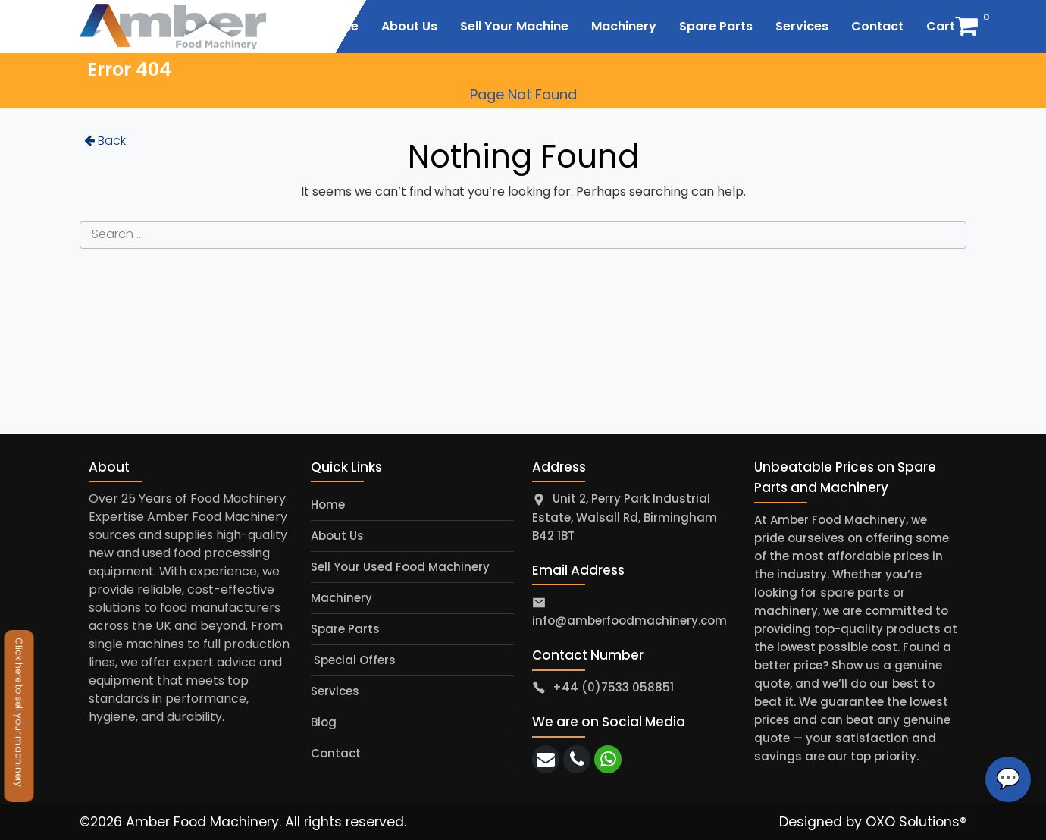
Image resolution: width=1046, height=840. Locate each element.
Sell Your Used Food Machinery (400, 567)
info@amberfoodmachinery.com (629, 620)
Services (335, 691)
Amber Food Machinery (202, 822)
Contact (336, 753)
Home (328, 504)
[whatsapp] (608, 759)
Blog (324, 722)
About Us (337, 536)
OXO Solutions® (916, 822)
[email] (545, 759)
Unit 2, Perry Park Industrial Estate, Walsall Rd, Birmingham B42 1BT (624, 517)
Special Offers (353, 660)
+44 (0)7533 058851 (613, 687)
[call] (576, 759)
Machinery (341, 598)
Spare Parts (345, 629)
